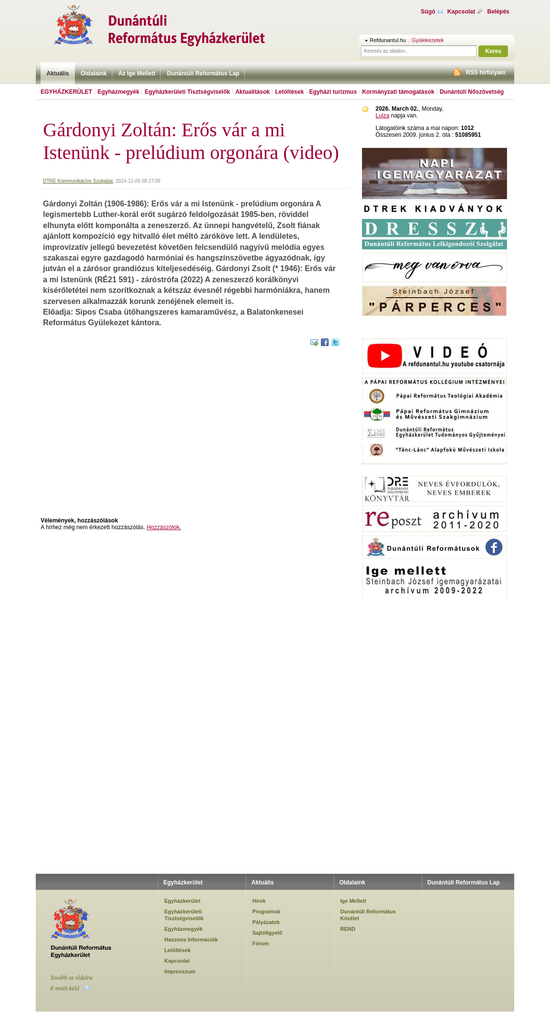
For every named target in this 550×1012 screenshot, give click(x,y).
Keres (493, 51)
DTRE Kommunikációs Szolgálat (78, 181)
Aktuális (57, 73)
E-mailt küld (64, 988)
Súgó (428, 11)
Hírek (259, 901)
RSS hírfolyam (486, 72)
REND (347, 929)
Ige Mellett (353, 901)
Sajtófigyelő (267, 933)
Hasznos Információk (191, 939)
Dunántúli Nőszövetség (472, 91)
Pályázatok (266, 922)
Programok (266, 911)
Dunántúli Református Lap (203, 73)
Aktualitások (252, 91)
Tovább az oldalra (71, 977)
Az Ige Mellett (137, 73)
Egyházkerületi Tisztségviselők (187, 91)
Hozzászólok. (163, 527)
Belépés (498, 11)
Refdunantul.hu (388, 40)
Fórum (260, 943)
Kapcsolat (461, 11)
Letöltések (289, 91)
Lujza (383, 115)
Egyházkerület (66, 91)
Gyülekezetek (428, 40)
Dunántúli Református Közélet (368, 915)
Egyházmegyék (119, 91)
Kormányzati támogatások (398, 91)
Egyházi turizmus (333, 91)
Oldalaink (94, 73)
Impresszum (179, 971)
